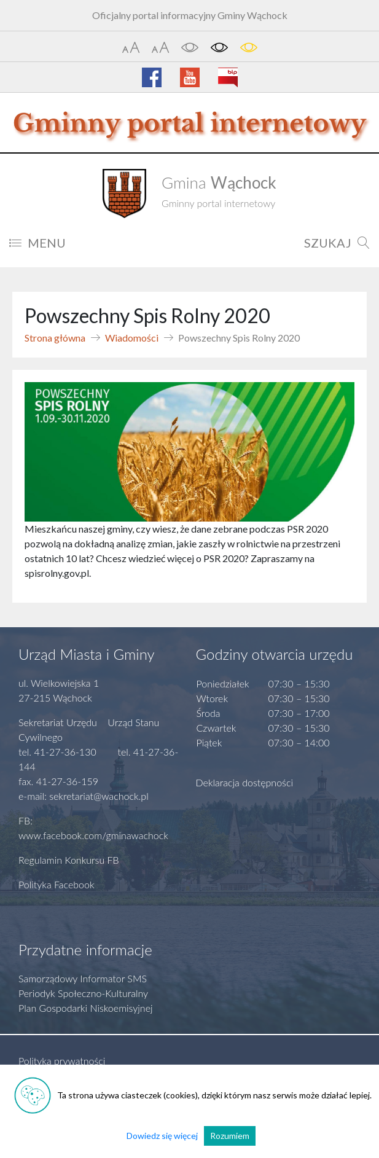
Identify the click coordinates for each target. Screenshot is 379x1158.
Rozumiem (229, 1135)
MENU (37, 242)
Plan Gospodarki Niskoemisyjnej (85, 1008)
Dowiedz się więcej (162, 1135)
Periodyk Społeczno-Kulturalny (83, 993)
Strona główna (55, 337)
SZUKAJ (337, 242)
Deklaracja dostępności (245, 782)
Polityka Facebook (56, 884)
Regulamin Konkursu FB (68, 860)
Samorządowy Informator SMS (82, 978)
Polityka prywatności (61, 1060)
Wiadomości (131, 337)
